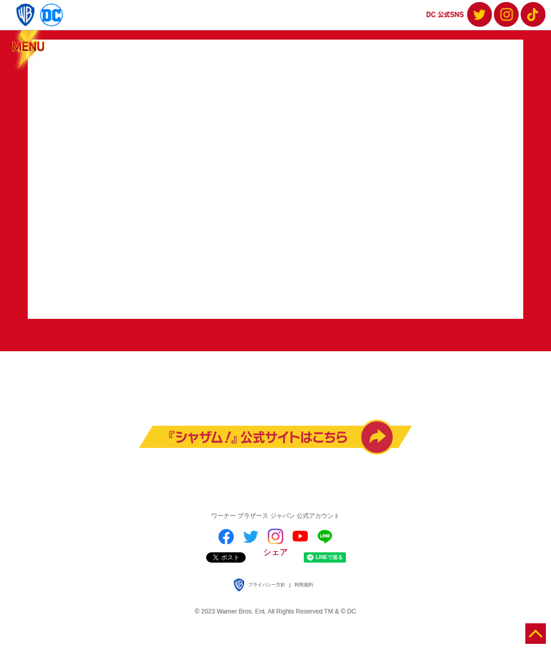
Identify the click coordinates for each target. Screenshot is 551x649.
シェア (275, 552)
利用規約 (304, 584)
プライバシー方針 (266, 584)
